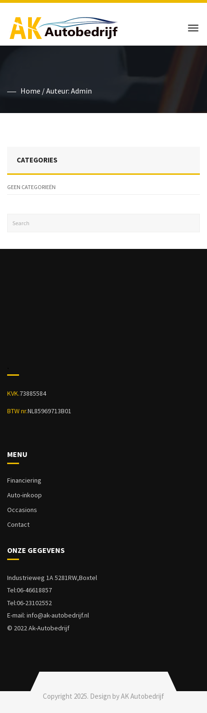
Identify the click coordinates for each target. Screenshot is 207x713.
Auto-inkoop (24, 495)
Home (30, 90)
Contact (18, 524)
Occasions (22, 509)
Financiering (24, 480)
